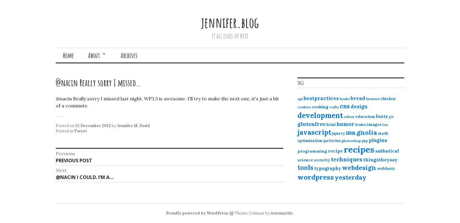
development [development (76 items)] (320, 115)
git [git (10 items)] (391, 117)
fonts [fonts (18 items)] (382, 116)
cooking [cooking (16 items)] (320, 106)
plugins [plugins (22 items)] (378, 140)
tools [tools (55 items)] (305, 167)
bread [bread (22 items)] (358, 98)
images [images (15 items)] (374, 124)
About (94, 55)
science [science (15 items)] (305, 160)
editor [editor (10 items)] (349, 117)
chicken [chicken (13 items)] (387, 98)
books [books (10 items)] (345, 99)
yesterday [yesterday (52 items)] (350, 177)
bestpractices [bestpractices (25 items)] (321, 98)
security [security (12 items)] (322, 160)
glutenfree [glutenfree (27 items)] (311, 124)
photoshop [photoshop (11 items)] (351, 140)
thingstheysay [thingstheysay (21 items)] (380, 160)
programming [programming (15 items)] (312, 151)
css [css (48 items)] (345, 106)
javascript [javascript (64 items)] (314, 132)
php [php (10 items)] (365, 141)
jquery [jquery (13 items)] (338, 133)
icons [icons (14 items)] (360, 124)
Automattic (281, 213)
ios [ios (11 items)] (385, 124)
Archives (129, 55)
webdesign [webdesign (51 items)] (359, 167)
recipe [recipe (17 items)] (335, 151)
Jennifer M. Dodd (133, 125)
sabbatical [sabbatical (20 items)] (387, 151)
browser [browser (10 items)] (373, 99)
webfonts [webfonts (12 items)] (386, 168)
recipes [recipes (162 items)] (359, 149)
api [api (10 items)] (300, 99)
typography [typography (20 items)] (327, 168)
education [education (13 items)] (365, 116)
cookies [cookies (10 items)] (304, 107)
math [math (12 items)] (383, 133)
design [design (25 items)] (359, 106)
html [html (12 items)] (331, 124)
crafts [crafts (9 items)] (334, 107)
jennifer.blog (230, 22)
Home (68, 55)
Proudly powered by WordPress (197, 213)
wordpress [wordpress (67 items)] (315, 177)
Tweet (80, 131)
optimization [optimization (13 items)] (309, 140)
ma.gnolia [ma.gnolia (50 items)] (361, 132)
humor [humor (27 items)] (345, 124)
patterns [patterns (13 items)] (332, 140)
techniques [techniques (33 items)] (346, 159)
